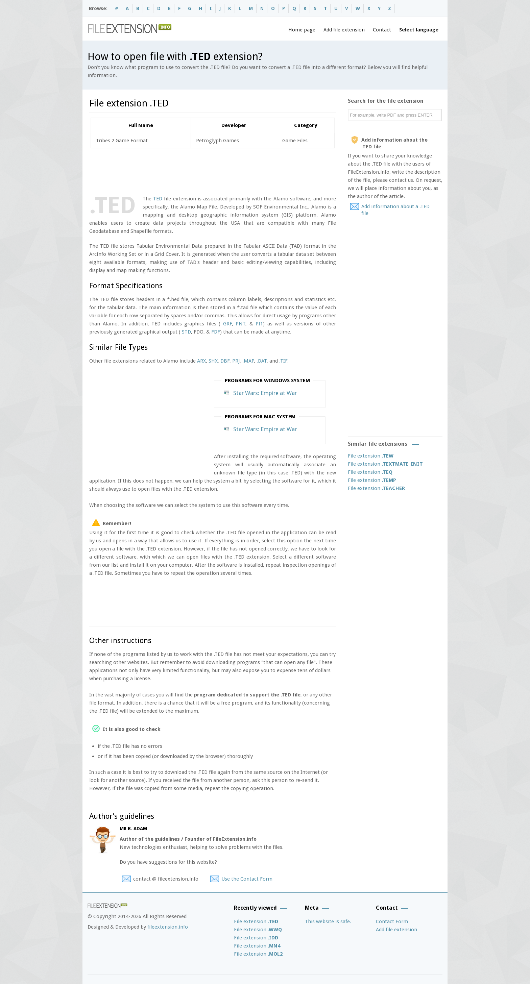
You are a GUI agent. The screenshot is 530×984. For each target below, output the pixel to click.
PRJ (236, 361)
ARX (201, 361)
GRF (227, 324)
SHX (213, 361)
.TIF (283, 361)
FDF (215, 332)
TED (157, 199)
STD (186, 332)
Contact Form (392, 921)
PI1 (259, 324)
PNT (240, 324)
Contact (382, 30)
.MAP (248, 361)
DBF (225, 361)
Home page (301, 30)
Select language (418, 30)
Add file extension (344, 30)
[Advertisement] (212, 170)
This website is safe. (328, 921)
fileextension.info (167, 927)
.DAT (262, 361)
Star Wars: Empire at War (265, 393)
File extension (370, 456)
